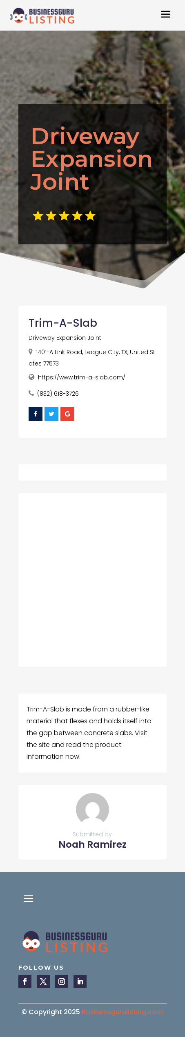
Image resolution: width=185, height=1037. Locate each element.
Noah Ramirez (92, 844)
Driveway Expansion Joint (65, 338)
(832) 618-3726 (58, 394)
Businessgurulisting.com (122, 1012)
